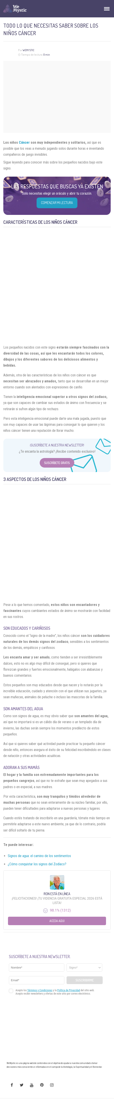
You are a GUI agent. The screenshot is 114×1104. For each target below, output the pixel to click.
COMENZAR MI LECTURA (57, 202)
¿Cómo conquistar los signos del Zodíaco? (37, 864)
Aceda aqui (57, 921)
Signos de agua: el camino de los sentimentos (39, 856)
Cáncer (24, 142)
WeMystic (28, 50)
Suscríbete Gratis (57, 463)
